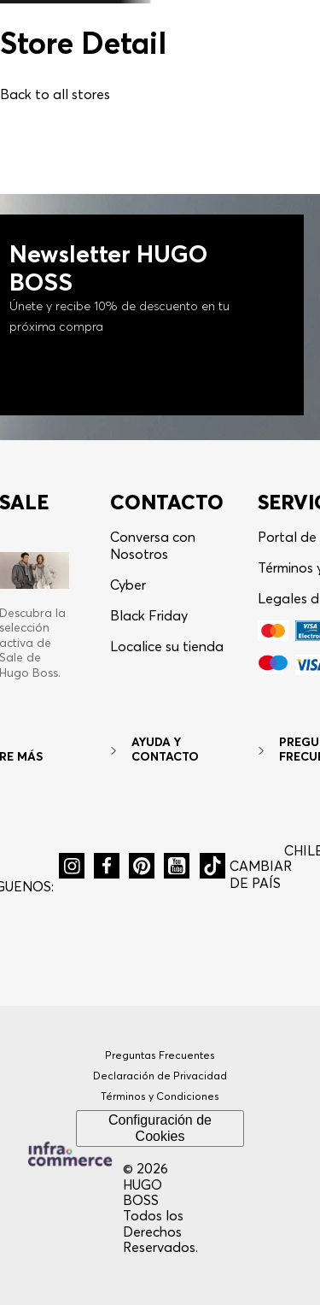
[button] (71, 865)
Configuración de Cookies (160, 1128)
